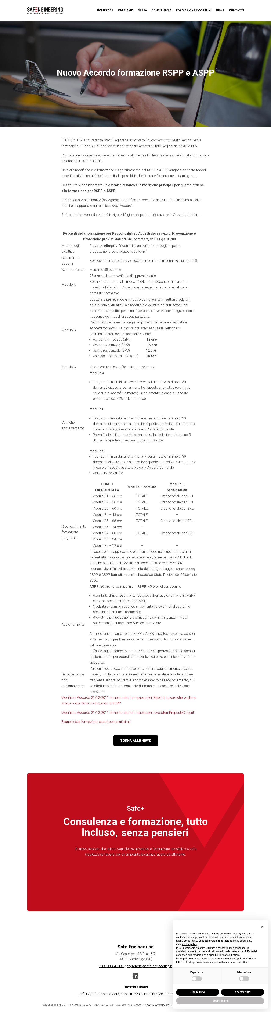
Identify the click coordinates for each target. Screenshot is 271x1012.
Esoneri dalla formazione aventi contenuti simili (96, 722)
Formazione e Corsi (105, 994)
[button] (262, 926)
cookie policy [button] (189, 944)
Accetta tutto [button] (242, 992)
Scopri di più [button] (220, 1000)
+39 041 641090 (111, 966)
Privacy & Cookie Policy (156, 1004)
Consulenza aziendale (139, 994)
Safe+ (83, 994)
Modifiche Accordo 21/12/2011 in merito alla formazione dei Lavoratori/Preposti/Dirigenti (128, 713)
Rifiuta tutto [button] (198, 992)
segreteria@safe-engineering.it (149, 966)
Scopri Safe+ (135, 874)
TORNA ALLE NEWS (135, 741)
